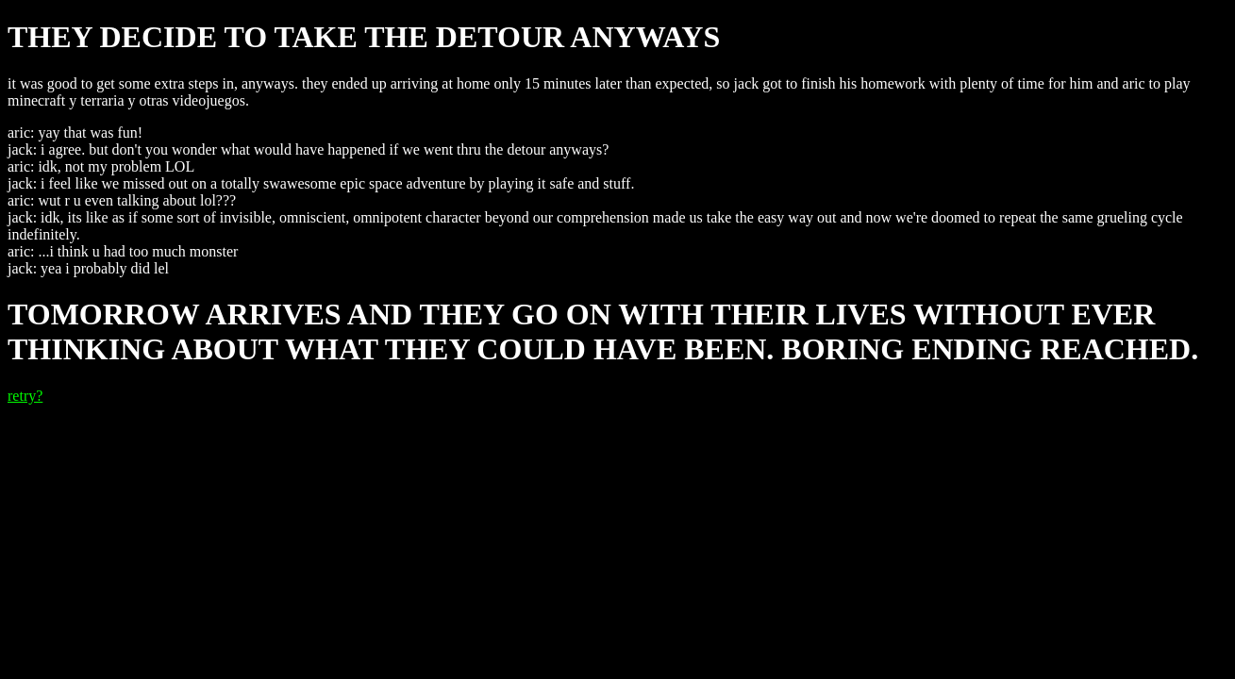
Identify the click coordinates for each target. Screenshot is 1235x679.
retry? (25, 396)
